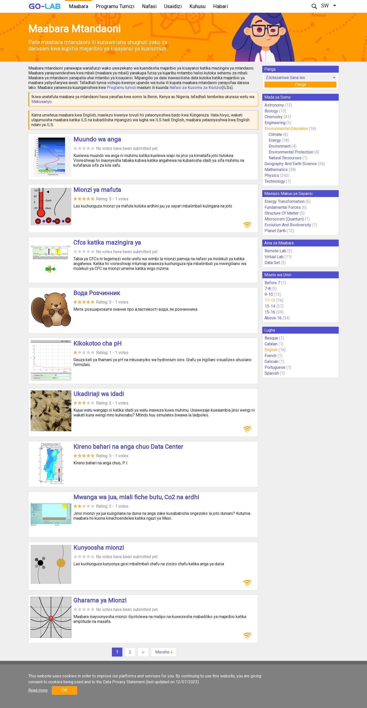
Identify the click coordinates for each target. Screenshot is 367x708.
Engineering (275, 122)
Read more (38, 690)
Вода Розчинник (96, 293)
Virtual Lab (274, 256)
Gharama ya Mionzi (99, 600)
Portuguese (275, 367)
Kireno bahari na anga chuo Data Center (128, 446)
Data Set (272, 262)
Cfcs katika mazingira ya (107, 242)
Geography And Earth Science (291, 163)
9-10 (269, 294)
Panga (300, 84)
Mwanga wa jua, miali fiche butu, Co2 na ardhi (136, 497)
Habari (220, 6)
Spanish (272, 373)
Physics (272, 175)
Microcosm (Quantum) (284, 219)
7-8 (268, 288)
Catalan (271, 344)
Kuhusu (197, 6)
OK (64, 690)
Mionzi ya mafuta (97, 189)
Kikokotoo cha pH (97, 343)
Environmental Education (286, 128)
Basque (271, 338)
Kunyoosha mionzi (98, 547)
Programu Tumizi (115, 6)
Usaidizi (173, 6)
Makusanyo (41, 101)
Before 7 (272, 282)
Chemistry (274, 116)
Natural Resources (286, 157)
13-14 (270, 306)
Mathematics (276, 169)
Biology (271, 111)
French (271, 355)
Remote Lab (275, 250)
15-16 (270, 312)
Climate (276, 134)
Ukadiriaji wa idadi (98, 394)
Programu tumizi (121, 87)
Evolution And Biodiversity (288, 224)
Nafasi (149, 6)
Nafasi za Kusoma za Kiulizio (195, 87)
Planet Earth (275, 230)
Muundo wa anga (97, 139)
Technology (275, 181)
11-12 (270, 300)
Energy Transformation (285, 201)
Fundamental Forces (283, 207)
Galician (271, 361)
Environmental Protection (291, 152)
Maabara (78, 6)
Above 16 (273, 318)
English (271, 349)
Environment (280, 146)
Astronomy (274, 105)
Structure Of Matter (282, 213)
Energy (275, 140)
